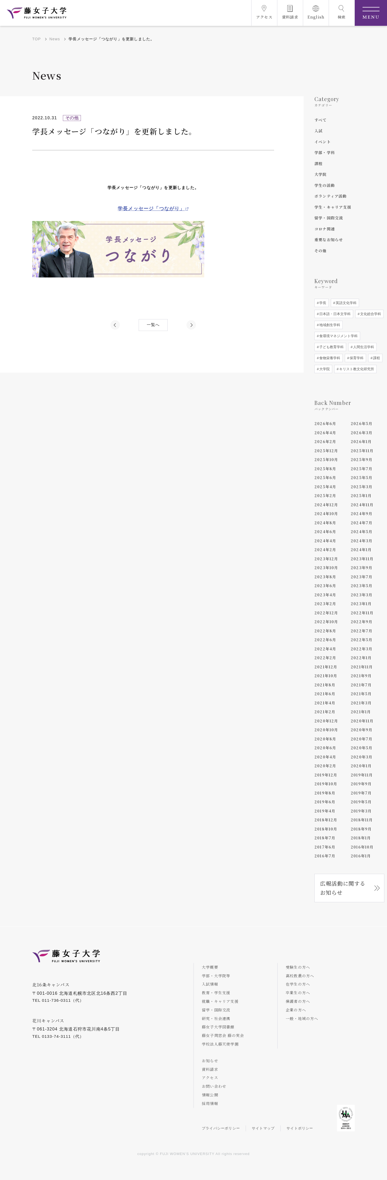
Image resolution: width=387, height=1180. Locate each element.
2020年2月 (325, 766)
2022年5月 (361, 639)
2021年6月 (324, 694)
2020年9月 (361, 730)
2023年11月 (362, 559)
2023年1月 (361, 603)
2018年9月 (361, 829)
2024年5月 (361, 531)
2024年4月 (325, 541)
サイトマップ (263, 1128)
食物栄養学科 (329, 358)
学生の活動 (324, 185)
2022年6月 (325, 639)
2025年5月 (361, 477)
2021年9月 (361, 676)
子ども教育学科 (331, 347)
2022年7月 (361, 631)
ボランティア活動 (330, 196)
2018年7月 (324, 838)
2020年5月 (361, 748)
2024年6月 (325, 531)
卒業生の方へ (298, 992)
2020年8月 (325, 739)
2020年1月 (361, 766)
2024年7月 (361, 523)
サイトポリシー (299, 1128)
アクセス (210, 1077)
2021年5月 (361, 694)
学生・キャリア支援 (332, 207)
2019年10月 (326, 784)
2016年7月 (324, 856)
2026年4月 (325, 432)
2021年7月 (361, 685)
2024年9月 (361, 513)
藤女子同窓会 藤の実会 (223, 1035)
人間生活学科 (363, 347)
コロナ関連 (324, 229)
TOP (36, 39)
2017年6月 (324, 847)
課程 (318, 163)
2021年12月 (326, 667)
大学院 (320, 174)
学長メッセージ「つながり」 (151, 208)
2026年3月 (361, 432)
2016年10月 (362, 847)
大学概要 (210, 967)
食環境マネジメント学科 (338, 336)
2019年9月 (361, 784)
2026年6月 (325, 423)
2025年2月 (325, 495)
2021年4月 (324, 703)
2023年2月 (325, 603)
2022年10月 (326, 621)
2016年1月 (361, 856)
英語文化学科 (346, 303)
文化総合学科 (370, 314)
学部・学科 (324, 152)
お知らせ (210, 1060)
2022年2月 (325, 657)
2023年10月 (326, 567)
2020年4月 (325, 757)
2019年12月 (326, 775)
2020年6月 (325, 748)
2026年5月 (361, 423)
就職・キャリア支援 (220, 1001)
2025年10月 (326, 459)
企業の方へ (296, 1010)
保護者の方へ (298, 1001)
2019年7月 (361, 793)
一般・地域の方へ (302, 1018)
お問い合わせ (214, 1086)
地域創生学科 (329, 325)
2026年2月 (325, 441)
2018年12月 (326, 820)
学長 (322, 303)
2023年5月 (361, 585)
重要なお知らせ (328, 239)
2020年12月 (326, 721)
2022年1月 (361, 657)
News (54, 39)
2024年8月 (325, 523)
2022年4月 (325, 649)
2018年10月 (326, 829)
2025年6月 (325, 477)
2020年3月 (361, 757)
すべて (320, 120)
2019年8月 (324, 793)
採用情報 (210, 1103)
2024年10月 (326, 513)
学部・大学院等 (216, 975)
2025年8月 (325, 468)
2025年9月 (361, 459)
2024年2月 (325, 549)
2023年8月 (325, 577)
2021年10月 (326, 676)
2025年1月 (361, 495)
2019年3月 (361, 811)
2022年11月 (362, 613)
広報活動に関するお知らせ (343, 887)
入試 (318, 131)
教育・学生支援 (216, 992)
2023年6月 (325, 585)
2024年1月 (361, 549)
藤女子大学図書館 (218, 1026)
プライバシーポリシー (221, 1128)
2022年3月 (361, 649)
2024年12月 (326, 505)
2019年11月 (362, 775)
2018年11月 (362, 820)
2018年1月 (361, 838)
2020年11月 (362, 721)
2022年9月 (361, 621)
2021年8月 (324, 685)
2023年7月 (361, 577)
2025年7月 (361, 468)
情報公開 (210, 1094)
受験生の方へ (298, 967)
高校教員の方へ (300, 975)
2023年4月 (325, 595)
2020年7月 (361, 739)
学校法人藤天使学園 (220, 1044)
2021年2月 (324, 712)
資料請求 (210, 1069)
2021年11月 (362, 667)
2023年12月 (326, 559)
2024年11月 (362, 505)
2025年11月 (362, 450)
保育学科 (356, 358)
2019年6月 (324, 802)
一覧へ (153, 325)
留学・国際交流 (328, 218)
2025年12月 (326, 450)
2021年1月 (361, 712)
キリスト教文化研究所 (356, 369)
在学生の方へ (298, 984)
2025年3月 (361, 487)
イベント (322, 142)
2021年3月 (361, 703)
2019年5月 (361, 802)
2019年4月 (324, 811)
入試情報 (210, 984)
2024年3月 (361, 541)
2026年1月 (361, 441)
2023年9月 (361, 567)
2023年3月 (361, 595)
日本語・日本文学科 (334, 314)
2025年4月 (325, 487)
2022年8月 (325, 631)
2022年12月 (326, 613)
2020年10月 (326, 730)
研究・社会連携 (216, 1018)
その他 (320, 250)
